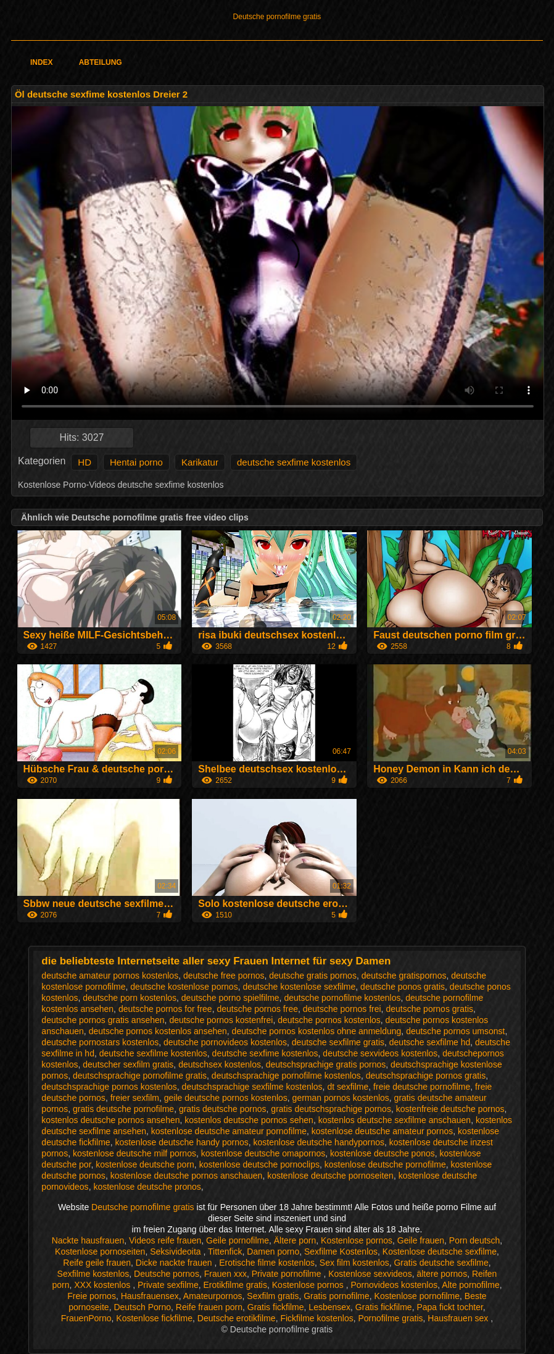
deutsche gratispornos (404, 975)
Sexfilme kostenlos (93, 1274)
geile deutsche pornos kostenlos (225, 1098)
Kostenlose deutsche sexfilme (439, 1251)
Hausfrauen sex (459, 1318)
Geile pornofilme (237, 1240)
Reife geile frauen (97, 1263)
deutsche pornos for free (165, 1009)
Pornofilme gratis (390, 1318)
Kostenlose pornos (356, 1240)
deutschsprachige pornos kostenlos (108, 1087)
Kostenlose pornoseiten (100, 1251)
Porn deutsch (474, 1240)
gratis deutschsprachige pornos (331, 1109)
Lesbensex (329, 1307)
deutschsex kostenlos (219, 1064)
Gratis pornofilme (337, 1296)
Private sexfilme (168, 1285)
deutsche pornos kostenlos (329, 1020)
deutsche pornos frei (342, 1009)
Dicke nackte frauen (175, 1263)
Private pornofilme (288, 1274)
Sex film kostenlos (354, 1263)
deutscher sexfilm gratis (128, 1064)
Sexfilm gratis (273, 1296)
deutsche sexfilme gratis (338, 1042)
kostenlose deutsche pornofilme (385, 1164)
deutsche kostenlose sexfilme (298, 987)
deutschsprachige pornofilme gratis (140, 1075)
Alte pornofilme (470, 1285)
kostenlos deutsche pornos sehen (248, 1120)
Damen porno (273, 1251)
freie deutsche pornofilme (421, 1087)
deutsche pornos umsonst (455, 1031)
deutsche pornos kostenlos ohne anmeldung (317, 1031)
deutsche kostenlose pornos (184, 987)
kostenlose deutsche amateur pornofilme (229, 1131)
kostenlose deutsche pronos (147, 1187)
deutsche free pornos (224, 975)
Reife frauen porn (209, 1307)
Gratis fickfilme (275, 1307)
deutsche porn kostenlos (129, 998)
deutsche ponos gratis (402, 987)
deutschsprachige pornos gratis (426, 1075)
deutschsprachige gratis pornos (326, 1064)
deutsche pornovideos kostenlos (225, 1042)
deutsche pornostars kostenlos (100, 1042)
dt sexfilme (347, 1087)
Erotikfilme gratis (235, 1285)
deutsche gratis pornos (313, 975)
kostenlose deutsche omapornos (263, 1153)
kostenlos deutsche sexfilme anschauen (394, 1120)
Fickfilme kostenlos (316, 1318)
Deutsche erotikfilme (236, 1318)
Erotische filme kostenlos (267, 1263)
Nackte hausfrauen (88, 1240)
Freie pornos (91, 1296)
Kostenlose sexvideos (369, 1274)
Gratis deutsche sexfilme (441, 1263)
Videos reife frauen (165, 1240)
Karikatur (199, 462)
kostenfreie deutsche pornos (450, 1109)
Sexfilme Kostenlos (341, 1251)
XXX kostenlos (103, 1285)
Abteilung (100, 62)
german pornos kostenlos (340, 1098)
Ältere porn (295, 1240)
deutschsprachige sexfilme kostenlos (252, 1087)
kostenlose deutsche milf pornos (134, 1153)
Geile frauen (420, 1240)
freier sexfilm (134, 1098)
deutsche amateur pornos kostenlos (109, 975)
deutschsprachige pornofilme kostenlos (286, 1075)
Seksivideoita (176, 1251)
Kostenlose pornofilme (417, 1296)
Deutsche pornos (166, 1274)
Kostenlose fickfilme (154, 1318)
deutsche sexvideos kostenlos (380, 1053)
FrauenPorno (86, 1318)
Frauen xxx (225, 1274)
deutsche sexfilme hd (430, 1042)
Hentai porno (136, 462)
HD (84, 462)
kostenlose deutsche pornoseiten (330, 1176)
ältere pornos (441, 1274)
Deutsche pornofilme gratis (277, 16)
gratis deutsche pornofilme (123, 1109)
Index (41, 62)
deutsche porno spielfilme (230, 998)
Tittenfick (225, 1251)
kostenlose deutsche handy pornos (181, 1142)
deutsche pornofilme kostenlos (342, 998)
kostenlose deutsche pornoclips (259, 1164)
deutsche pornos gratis (429, 1009)
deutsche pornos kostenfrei (221, 1020)
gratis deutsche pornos (223, 1109)
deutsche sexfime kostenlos (293, 462)
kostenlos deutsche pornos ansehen (110, 1120)
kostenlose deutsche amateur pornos (382, 1131)
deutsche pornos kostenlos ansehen (158, 1031)
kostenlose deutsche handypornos (319, 1142)
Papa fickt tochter (449, 1307)
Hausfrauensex (150, 1296)
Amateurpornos (212, 1296)
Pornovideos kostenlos (393, 1285)
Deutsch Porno (142, 1307)
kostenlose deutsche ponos (382, 1153)
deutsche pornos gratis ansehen (102, 1020)
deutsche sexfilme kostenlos (153, 1053)
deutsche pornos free (257, 1009)
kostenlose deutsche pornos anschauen (186, 1176)
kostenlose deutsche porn (145, 1164)
